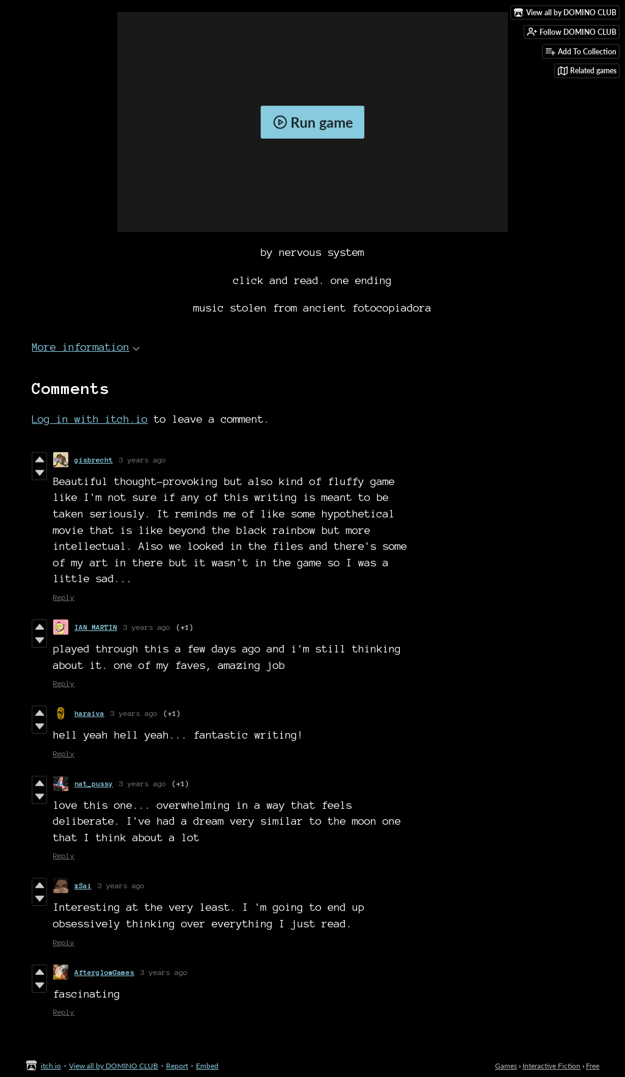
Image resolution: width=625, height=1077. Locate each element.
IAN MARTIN (95, 627)
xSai (83, 885)
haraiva (89, 713)
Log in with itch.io (90, 419)
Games (506, 1065)
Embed (207, 1065)
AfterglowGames (104, 972)
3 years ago (142, 460)
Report (177, 1065)
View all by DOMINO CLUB (113, 1065)
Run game (313, 122)
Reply (63, 597)
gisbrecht (93, 460)
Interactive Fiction (551, 1065)
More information (86, 346)
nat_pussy (93, 783)
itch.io (51, 1065)
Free (592, 1065)
